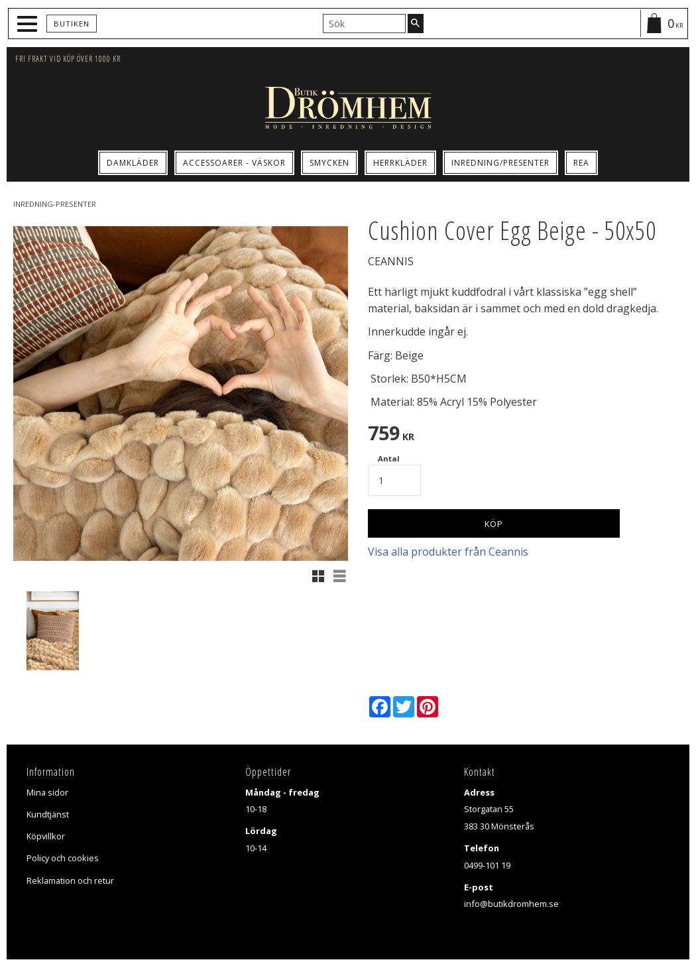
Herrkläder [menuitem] (400, 162)
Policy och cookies (63, 858)
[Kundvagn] (663, 23)
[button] (28, 24)
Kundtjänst (48, 814)
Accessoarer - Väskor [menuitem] (234, 162)
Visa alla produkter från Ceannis (448, 551)
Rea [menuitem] (581, 162)
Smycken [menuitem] (329, 162)
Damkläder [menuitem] (133, 162)
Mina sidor (47, 792)
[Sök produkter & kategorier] (364, 23)
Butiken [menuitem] (71, 24)
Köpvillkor (46, 836)
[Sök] (416, 23)
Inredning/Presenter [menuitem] (500, 162)
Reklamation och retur (70, 880)
